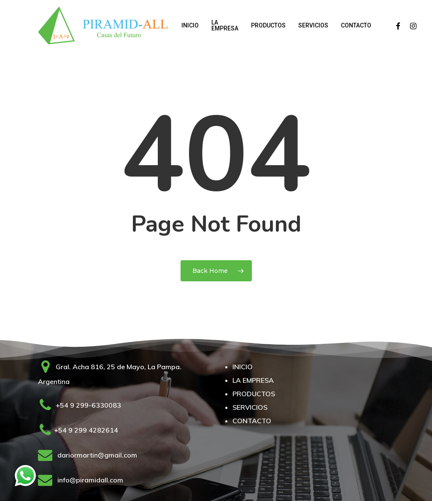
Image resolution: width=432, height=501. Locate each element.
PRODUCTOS (253, 393)
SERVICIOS (249, 407)
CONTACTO (251, 421)
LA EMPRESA (253, 380)
